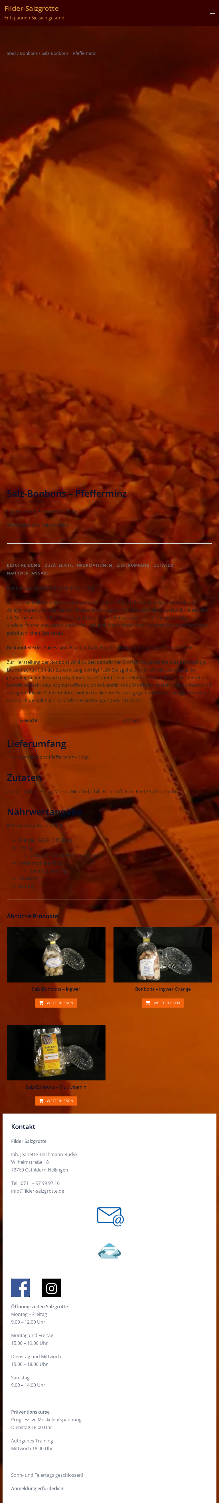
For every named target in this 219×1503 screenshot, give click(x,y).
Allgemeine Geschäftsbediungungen (50, 1445)
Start (11, 53)
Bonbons (29, 53)
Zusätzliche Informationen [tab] (78, 385)
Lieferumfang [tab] (133, 385)
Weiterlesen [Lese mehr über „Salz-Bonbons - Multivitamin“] (56, 920)
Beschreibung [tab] (23, 385)
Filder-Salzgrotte (31, 8)
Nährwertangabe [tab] (28, 393)
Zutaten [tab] (164, 385)
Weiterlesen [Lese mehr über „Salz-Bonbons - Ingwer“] (56, 822)
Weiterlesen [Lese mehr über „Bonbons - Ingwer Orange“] (162, 822)
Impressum (23, 1435)
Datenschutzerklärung (35, 1424)
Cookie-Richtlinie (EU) (34, 1414)
